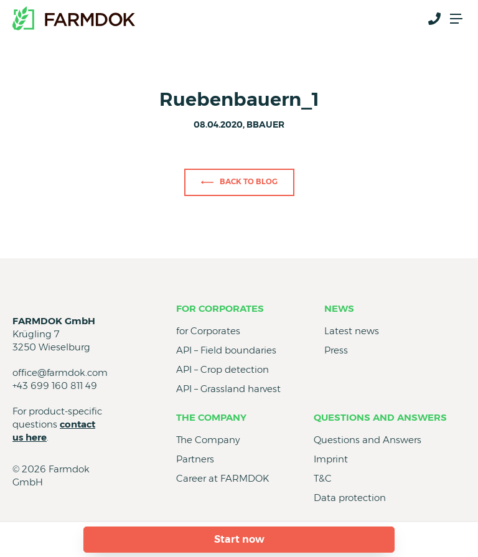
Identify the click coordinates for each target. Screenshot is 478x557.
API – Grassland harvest (228, 389)
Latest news (351, 331)
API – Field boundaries (226, 350)
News (339, 308)
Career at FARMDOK (222, 478)
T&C (323, 478)
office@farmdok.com (60, 372)
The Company (211, 417)
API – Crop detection (222, 369)
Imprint (331, 459)
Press (336, 350)
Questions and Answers (380, 417)
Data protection (350, 497)
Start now (239, 539)
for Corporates (220, 308)
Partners (195, 459)
